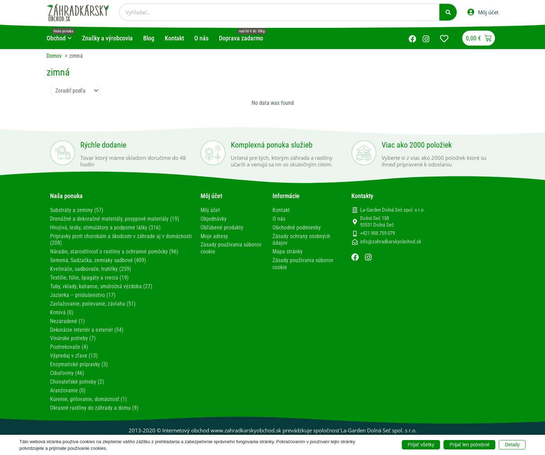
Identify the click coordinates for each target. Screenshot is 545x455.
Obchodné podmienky (296, 226)
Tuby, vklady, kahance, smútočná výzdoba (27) (101, 284)
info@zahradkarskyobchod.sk (390, 241)
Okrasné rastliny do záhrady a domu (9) (94, 401)
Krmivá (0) (61, 309)
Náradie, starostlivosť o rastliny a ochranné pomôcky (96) (114, 250)
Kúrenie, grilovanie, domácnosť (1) (88, 393)
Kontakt (281, 209)
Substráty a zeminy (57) (76, 209)
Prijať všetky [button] (421, 444)
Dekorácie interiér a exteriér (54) (86, 326)
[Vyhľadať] (448, 12)
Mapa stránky (287, 250)
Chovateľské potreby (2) (77, 376)
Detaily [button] (512, 444)
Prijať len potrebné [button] (469, 444)
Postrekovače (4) (69, 342)
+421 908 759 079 (377, 233)
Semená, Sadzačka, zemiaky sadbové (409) (98, 258)
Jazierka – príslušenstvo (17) (82, 292)
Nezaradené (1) (67, 317)
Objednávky (214, 218)
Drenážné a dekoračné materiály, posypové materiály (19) (114, 218)
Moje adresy (214, 235)
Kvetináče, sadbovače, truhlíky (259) (90, 267)
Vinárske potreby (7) (73, 334)
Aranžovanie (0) (68, 385)
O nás (278, 218)
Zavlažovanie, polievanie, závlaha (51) (93, 300)
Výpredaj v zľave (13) (74, 351)
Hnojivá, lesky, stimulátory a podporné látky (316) (105, 226)
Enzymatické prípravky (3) (79, 359)
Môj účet (210, 209)
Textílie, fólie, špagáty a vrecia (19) (89, 275)
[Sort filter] (75, 90)
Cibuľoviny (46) (67, 368)
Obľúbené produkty (222, 226)
